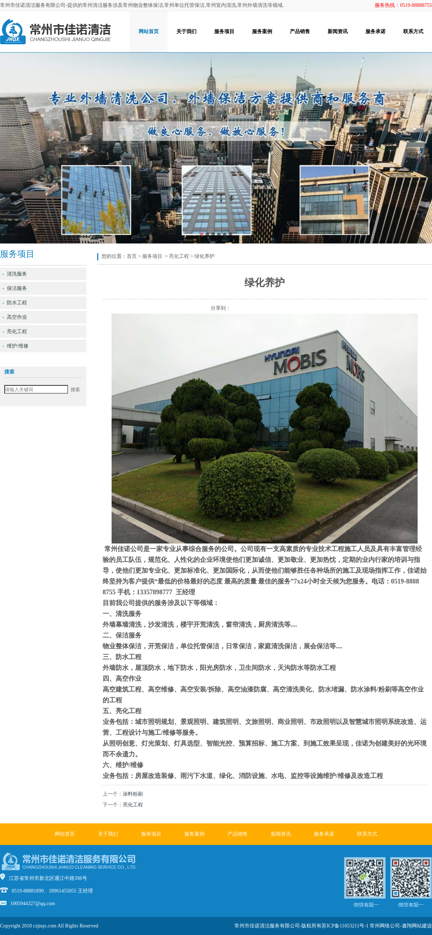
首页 (132, 256)
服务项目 (224, 31)
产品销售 (300, 31)
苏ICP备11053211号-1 (344, 926)
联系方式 (413, 31)
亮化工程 (179, 256)
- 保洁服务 (15, 288)
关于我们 (186, 31)
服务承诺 (375, 31)
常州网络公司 (385, 926)
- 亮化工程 (15, 331)
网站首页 (149, 31)
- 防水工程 (15, 302)
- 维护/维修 (15, 346)
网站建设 (422, 926)
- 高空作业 (15, 317)
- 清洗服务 (15, 274)
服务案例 (262, 31)
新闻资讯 (338, 31)
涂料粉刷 (133, 794)
